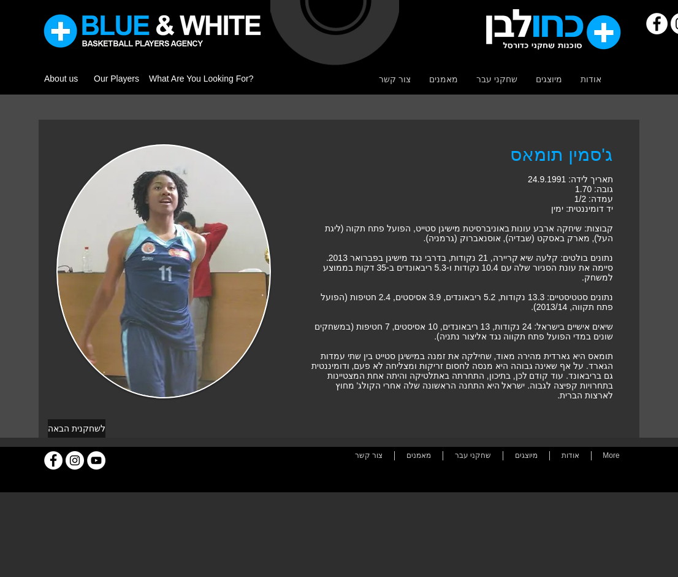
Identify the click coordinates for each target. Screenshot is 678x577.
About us (61, 78)
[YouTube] (96, 460)
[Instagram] (75, 460)
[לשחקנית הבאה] (76, 428)
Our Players (116, 78)
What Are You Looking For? (201, 78)
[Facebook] (657, 23)
